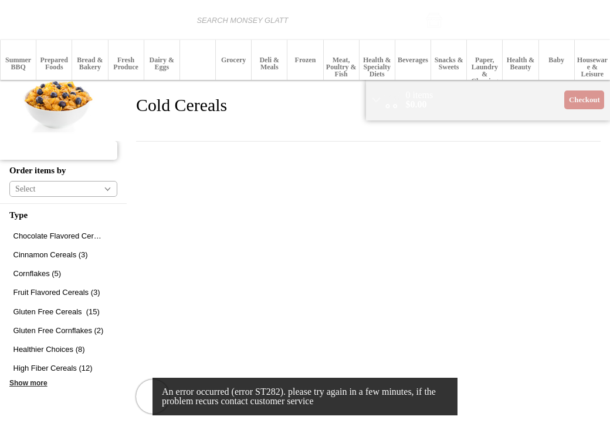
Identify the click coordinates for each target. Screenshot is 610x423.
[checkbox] (63, 235)
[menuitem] (18, 60)
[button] (466, 20)
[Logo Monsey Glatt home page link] (44, 20)
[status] (419, 95)
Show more (28, 383)
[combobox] (253, 19)
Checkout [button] (584, 100)
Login (593, 20)
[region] (488, 100)
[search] (367, 19)
